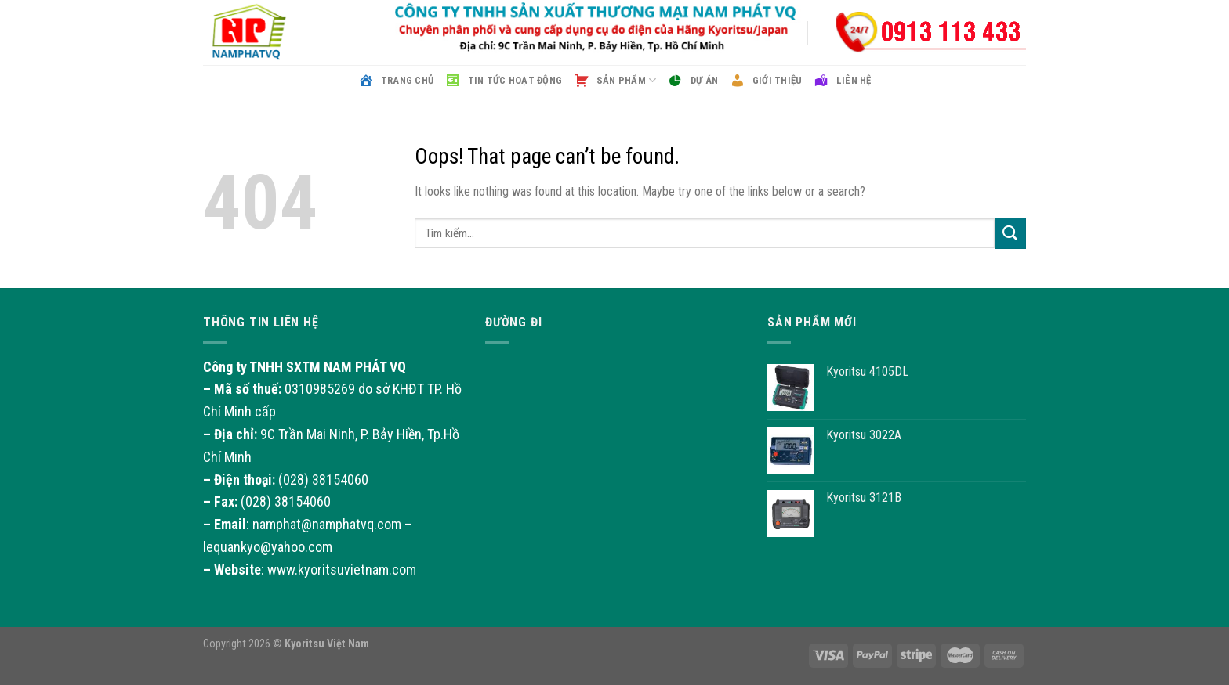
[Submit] (1010, 233)
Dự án (692, 80)
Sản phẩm (614, 80)
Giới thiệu (765, 80)
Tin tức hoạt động (503, 80)
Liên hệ (842, 80)
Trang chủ (395, 80)
